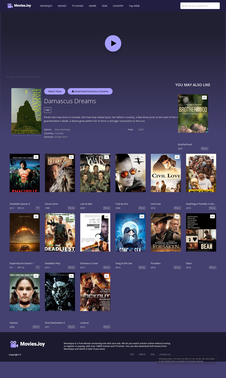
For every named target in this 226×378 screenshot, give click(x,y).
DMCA (142, 354)
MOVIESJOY (46, 5)
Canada (59, 133)
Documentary (62, 129)
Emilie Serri (61, 136)
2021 (141, 129)
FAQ (152, 354)
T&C (132, 354)
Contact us (165, 354)
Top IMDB (134, 5)
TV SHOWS (77, 5)
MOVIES (62, 5)
